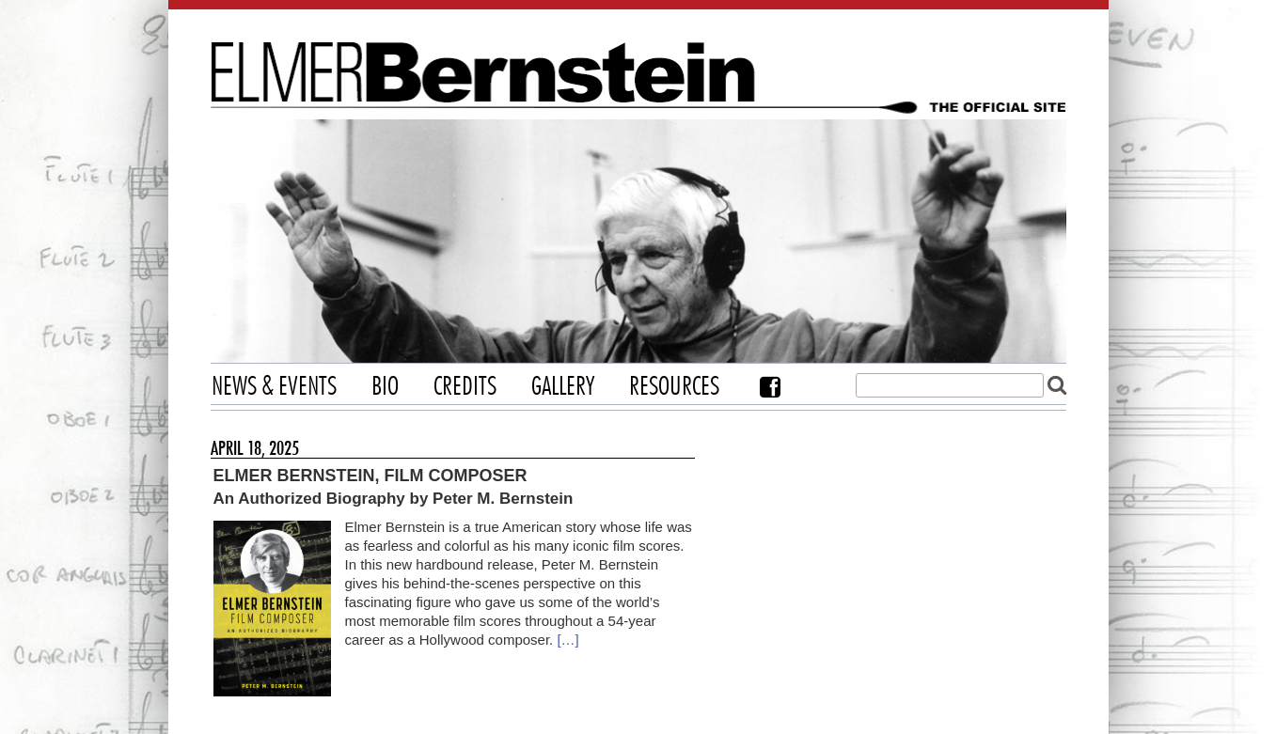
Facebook (770, 387)
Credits (464, 387)
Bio (385, 387)
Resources (674, 387)
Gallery (562, 387)
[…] (567, 640)
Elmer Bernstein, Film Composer (370, 475)
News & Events (274, 387)
